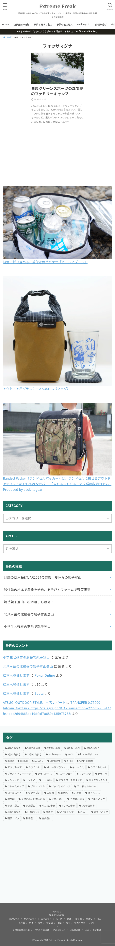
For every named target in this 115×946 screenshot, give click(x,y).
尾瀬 (69, 918)
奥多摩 (78, 918)
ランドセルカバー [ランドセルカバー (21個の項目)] (86, 786)
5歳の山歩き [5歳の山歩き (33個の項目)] (34, 748)
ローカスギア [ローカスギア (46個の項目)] (15, 792)
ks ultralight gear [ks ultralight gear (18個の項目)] (89, 754)
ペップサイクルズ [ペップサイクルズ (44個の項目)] (60, 786)
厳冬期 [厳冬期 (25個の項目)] (11, 799)
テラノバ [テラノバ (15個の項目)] (102, 773)
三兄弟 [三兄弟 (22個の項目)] (50, 792)
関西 (68, 922)
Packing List (83, 24)
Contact (97, 929)
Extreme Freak (57, 6)
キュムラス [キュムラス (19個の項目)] (78, 767)
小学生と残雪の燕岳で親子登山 (26, 657)
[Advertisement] (57, 865)
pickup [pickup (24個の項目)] (24, 760)
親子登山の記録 (21, 24)
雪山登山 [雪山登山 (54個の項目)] (46, 818)
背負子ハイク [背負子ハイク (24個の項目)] (101, 811)
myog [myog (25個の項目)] (11, 760)
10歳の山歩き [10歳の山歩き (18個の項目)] (34, 754)
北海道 (21, 922)
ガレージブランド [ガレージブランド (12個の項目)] (56, 767)
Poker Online (45, 675)
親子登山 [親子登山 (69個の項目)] (30, 818)
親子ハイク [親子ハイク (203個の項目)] (13, 818)
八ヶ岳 (59, 918)
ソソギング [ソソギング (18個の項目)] (85, 773)
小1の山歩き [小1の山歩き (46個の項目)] (48, 805)
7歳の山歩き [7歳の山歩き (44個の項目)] (73, 748)
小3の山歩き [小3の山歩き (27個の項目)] (88, 805)
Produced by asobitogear (23, 489)
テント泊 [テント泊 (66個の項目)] (30, 780)
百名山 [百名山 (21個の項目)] (83, 811)
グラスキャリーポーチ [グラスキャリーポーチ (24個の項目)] (19, 773)
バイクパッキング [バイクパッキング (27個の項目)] (98, 780)
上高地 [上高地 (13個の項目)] (64, 792)
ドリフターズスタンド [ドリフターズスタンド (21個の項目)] (70, 780)
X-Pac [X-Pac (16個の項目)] (70, 760)
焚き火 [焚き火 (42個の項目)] (49, 811)
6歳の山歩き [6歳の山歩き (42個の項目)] (53, 748)
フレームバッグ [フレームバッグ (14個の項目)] (16, 786)
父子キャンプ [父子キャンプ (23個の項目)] (66, 811)
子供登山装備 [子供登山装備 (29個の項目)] (77, 799)
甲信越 (49, 922)
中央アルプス (30, 918)
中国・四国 (79, 922)
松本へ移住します (16, 675)
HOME (5, 24)
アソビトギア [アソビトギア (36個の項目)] (15, 767)
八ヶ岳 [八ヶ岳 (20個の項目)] (77, 792)
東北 (31, 922)
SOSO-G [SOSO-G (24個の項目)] (38, 760)
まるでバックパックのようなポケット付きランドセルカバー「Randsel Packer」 (58, 31)
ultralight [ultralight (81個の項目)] (55, 760)
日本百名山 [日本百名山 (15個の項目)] (33, 811)
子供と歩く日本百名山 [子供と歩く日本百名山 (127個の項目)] (33, 799)
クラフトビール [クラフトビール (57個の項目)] (98, 767)
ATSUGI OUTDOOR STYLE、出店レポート (34, 702)
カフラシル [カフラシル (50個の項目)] (34, 767)
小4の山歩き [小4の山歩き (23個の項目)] (14, 811)
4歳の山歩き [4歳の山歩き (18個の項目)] (14, 748)
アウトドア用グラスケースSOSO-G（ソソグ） (36, 388)
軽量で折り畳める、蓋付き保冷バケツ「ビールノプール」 (45, 261)
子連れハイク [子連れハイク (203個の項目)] (98, 799)
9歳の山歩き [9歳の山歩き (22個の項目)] (14, 754)
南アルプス (46, 918)
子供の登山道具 (65, 24)
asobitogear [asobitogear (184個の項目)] (54, 754)
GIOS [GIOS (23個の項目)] (71, 754)
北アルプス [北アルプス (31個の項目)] (94, 792)
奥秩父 (89, 918)
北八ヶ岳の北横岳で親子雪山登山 (28, 666)
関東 (40, 922)
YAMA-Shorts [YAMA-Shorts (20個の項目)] (86, 760)
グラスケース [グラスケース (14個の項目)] (45, 773)
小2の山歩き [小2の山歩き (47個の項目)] (68, 805)
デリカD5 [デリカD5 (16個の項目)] (47, 780)
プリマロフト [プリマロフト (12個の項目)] (38, 786)
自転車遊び (101, 24)
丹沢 (99, 918)
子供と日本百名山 (43, 24)
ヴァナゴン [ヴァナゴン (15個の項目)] (34, 792)
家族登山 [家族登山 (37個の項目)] (30, 805)
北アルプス (13, 918)
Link (87, 929)
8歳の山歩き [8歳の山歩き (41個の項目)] (93, 748)
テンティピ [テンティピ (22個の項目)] (13, 780)
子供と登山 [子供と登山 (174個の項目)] (57, 799)
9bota (39, 693)
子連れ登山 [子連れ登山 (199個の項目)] (13, 805)
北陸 (59, 922)
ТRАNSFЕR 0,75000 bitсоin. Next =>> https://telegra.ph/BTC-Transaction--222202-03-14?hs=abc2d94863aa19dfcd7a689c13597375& (57, 708)
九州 (91, 922)
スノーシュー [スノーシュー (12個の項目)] (65, 773)
